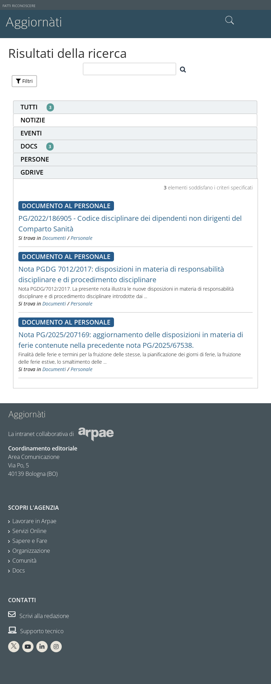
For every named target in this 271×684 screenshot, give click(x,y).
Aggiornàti (33, 22)
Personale (81, 238)
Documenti (54, 238)
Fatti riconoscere (19, 6)
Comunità (24, 560)
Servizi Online (29, 531)
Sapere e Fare (29, 541)
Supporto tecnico (36, 631)
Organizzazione (31, 551)
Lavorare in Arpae (34, 521)
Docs (18, 570)
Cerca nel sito (230, 20)
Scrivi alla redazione (38, 616)
